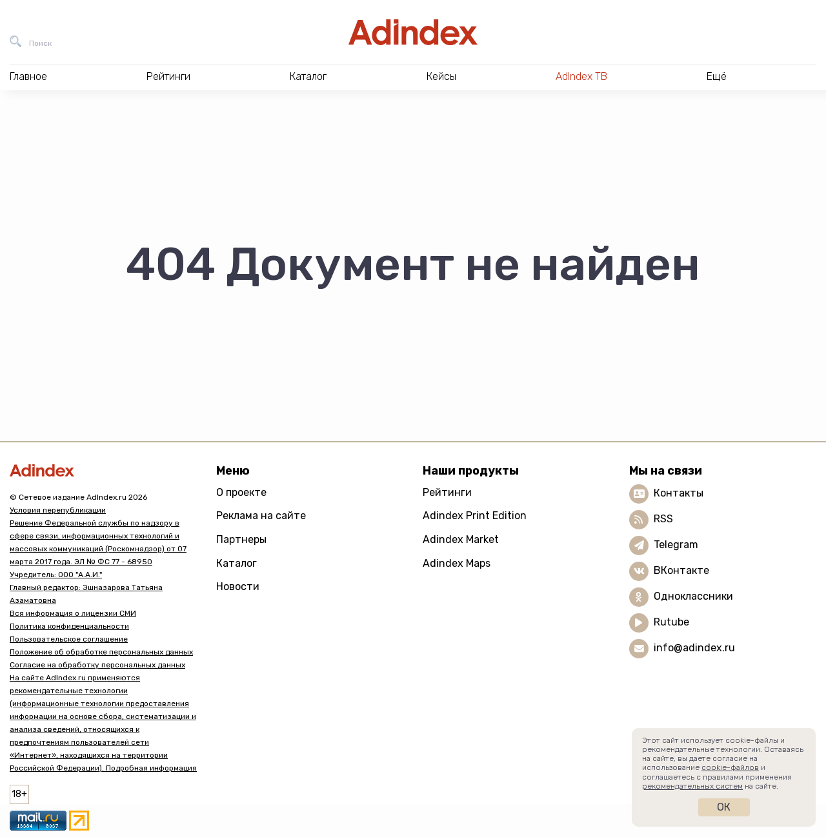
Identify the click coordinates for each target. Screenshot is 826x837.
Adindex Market (461, 539)
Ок (723, 807)
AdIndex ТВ (581, 76)
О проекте (241, 492)
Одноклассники (693, 596)
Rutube (671, 622)
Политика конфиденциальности (69, 626)
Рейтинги (447, 492)
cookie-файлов (730, 767)
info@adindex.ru (694, 648)
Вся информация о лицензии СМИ (73, 613)
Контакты (678, 493)
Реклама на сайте (261, 515)
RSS (663, 519)
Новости (237, 586)
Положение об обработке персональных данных (101, 651)
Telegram (676, 544)
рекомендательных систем (692, 786)
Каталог (236, 563)
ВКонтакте (681, 570)
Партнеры (241, 539)
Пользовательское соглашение (69, 639)
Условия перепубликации (58, 510)
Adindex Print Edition (475, 515)
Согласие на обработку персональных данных (97, 664)
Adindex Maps (456, 563)
